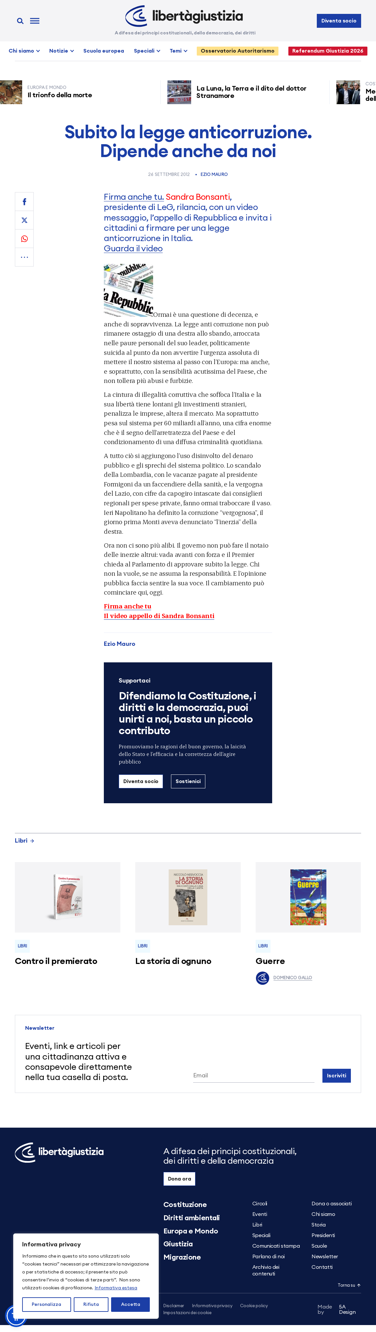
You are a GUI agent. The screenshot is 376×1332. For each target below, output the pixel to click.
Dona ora (179, 1179)
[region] (86, 1276)
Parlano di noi (268, 1256)
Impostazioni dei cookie (187, 1313)
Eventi (259, 1214)
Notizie (58, 51)
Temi (176, 51)
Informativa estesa (116, 1288)
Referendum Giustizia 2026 (327, 51)
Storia (318, 1225)
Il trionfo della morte (62, 95)
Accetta (130, 1304)
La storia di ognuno (173, 961)
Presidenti (323, 1235)
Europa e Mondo (190, 1231)
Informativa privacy (212, 1306)
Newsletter (325, 1256)
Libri (25, 841)
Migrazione (182, 1257)
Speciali (144, 51)
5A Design (336, 1311)
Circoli (259, 1203)
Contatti (322, 1267)
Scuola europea (103, 51)
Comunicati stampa (276, 1246)
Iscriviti (336, 1075)
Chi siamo (21, 51)
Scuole (319, 1246)
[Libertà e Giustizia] (184, 16)
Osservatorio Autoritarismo (237, 51)
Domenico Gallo (284, 978)
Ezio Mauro (214, 175)
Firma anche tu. (134, 197)
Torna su (349, 1285)
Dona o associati (332, 1203)
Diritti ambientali (191, 1218)
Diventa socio (338, 20)
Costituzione (185, 1204)
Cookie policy (254, 1306)
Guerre (270, 961)
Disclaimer (173, 1306)
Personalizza (46, 1304)
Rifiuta (91, 1304)
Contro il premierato (56, 961)
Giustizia (178, 1244)
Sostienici (188, 781)
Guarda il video (133, 248)
